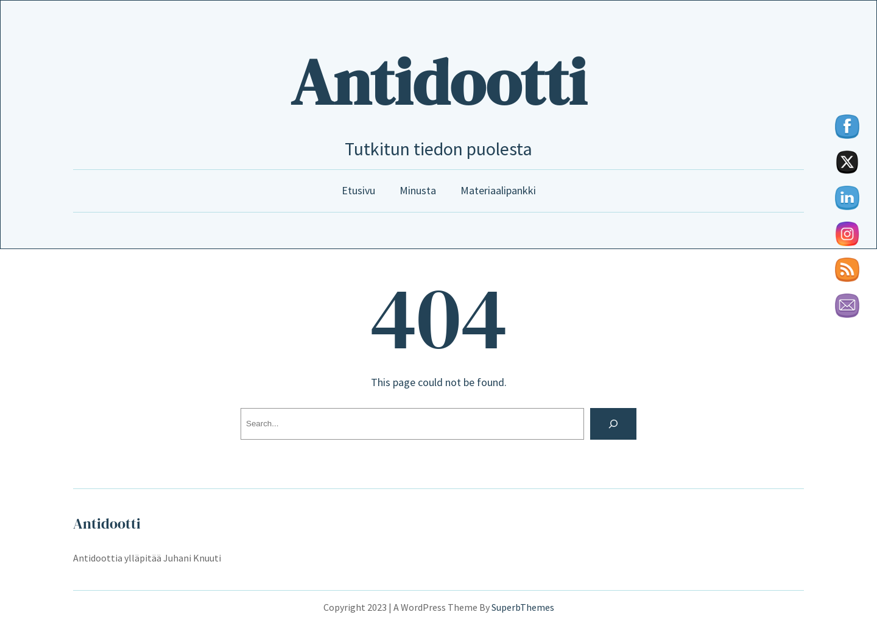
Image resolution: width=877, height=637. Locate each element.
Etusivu (358, 190)
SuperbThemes (522, 607)
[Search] (613, 424)
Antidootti (438, 82)
